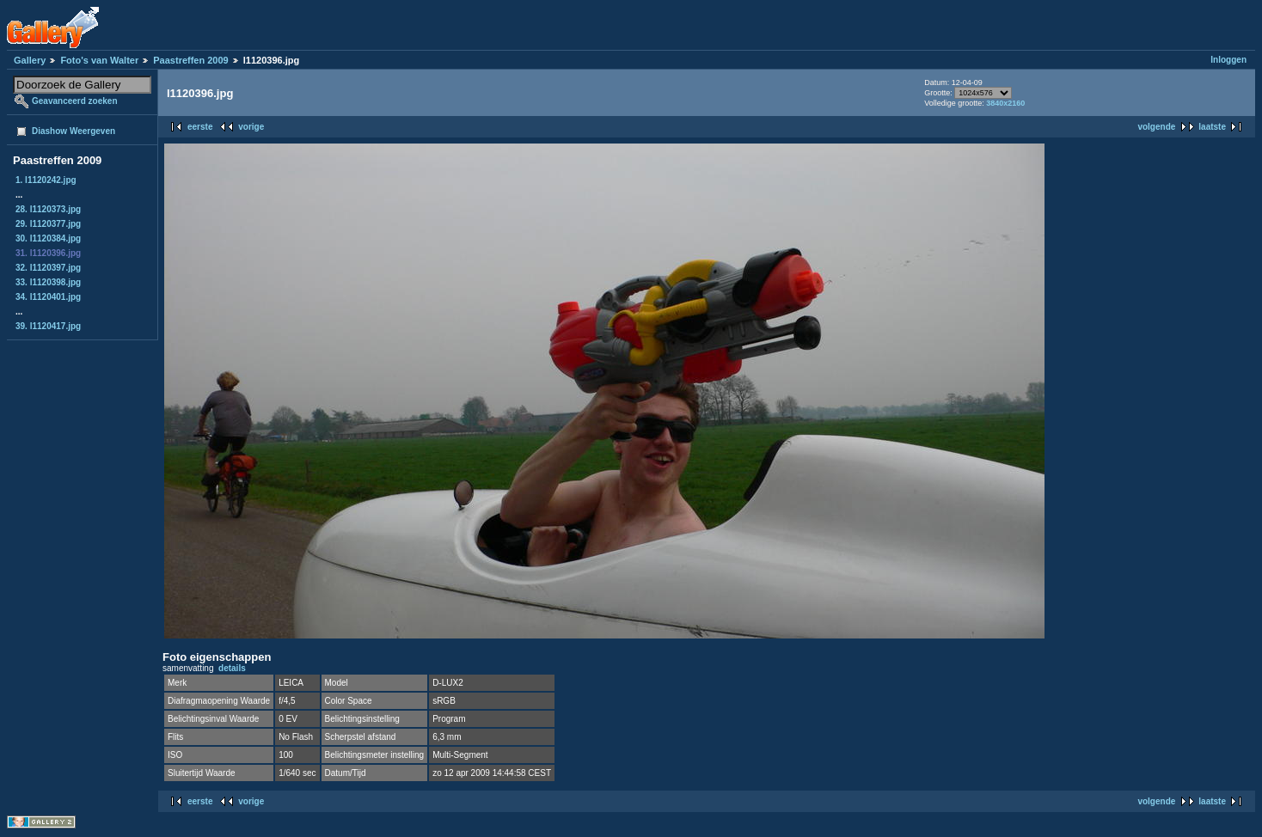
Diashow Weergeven (73, 131)
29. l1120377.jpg (48, 224)
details (232, 668)
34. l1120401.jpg (48, 297)
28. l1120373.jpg (48, 209)
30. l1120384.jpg (48, 238)
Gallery (30, 60)
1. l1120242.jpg (46, 180)
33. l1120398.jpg (48, 282)
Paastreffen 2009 (190, 60)
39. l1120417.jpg (48, 326)
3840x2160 (1005, 103)
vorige (251, 126)
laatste (1212, 126)
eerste (199, 126)
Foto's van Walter (99, 60)
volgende (1156, 126)
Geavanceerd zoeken (75, 101)
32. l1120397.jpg (48, 267)
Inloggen (1228, 59)
